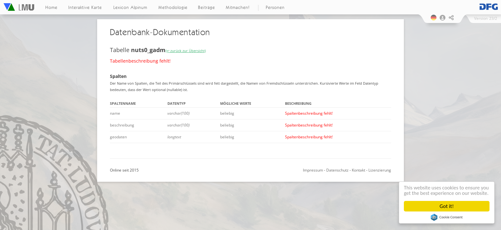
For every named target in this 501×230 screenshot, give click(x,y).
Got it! (447, 206)
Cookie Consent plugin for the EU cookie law (447, 217)
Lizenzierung (379, 170)
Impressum (313, 170)
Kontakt (358, 170)
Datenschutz (337, 170)
